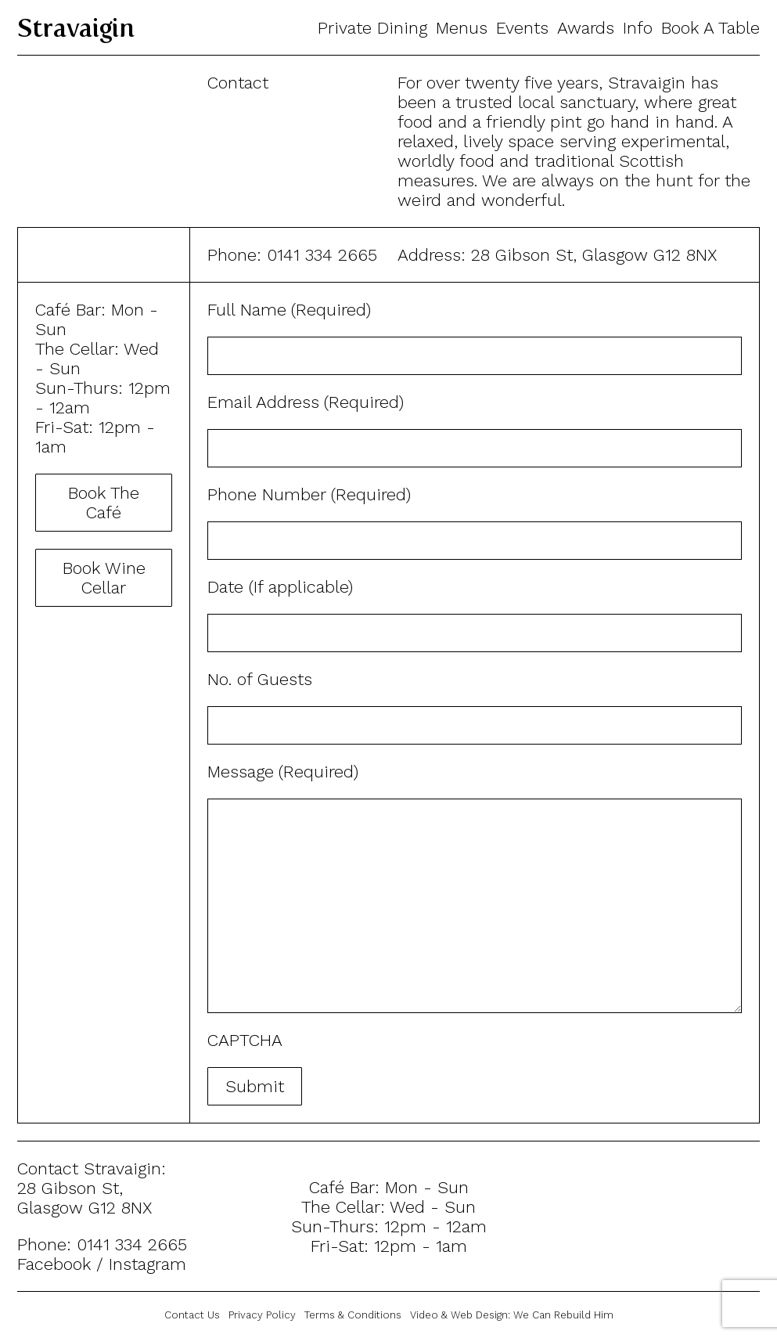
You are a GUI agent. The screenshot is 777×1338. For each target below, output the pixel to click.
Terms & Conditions (352, 1315)
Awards (585, 28)
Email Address (307, 402)
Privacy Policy (262, 1315)
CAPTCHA (244, 1040)
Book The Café (103, 502)
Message (284, 771)
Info (638, 28)
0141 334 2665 (322, 255)
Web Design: (532, 1315)
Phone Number (311, 494)
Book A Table (710, 28)
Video (424, 1315)
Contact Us (192, 1315)
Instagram (147, 1264)
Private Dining (372, 28)
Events (522, 28)
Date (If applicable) (280, 587)
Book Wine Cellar (104, 577)
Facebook (54, 1264)
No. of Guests (259, 679)
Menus (461, 28)
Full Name (291, 309)
